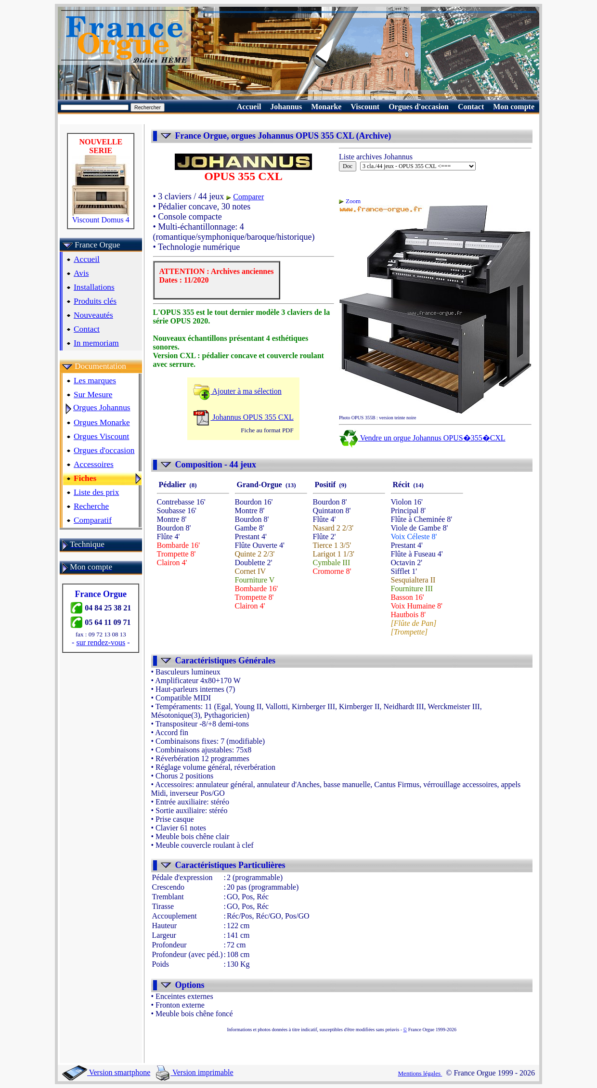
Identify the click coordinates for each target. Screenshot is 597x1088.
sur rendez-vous (100, 642)
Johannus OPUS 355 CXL (243, 417)
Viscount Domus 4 (101, 216)
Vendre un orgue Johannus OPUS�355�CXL (422, 438)
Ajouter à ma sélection (237, 391)
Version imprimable (194, 1072)
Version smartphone (106, 1072)
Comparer (248, 197)
